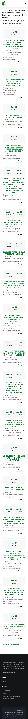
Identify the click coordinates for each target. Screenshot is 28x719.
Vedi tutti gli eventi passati (10, 644)
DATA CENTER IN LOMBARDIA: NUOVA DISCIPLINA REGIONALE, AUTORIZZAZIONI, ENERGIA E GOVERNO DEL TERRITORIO (14, 44)
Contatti (4, 693)
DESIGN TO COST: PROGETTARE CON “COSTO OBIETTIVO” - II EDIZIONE (14, 222)
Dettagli (20, 62)
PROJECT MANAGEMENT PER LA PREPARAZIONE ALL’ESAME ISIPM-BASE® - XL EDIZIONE (14, 353)
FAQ (23, 668)
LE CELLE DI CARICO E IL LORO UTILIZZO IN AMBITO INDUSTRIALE (14, 458)
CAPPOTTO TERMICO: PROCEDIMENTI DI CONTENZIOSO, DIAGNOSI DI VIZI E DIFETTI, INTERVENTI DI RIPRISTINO (14, 555)
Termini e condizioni (8, 672)
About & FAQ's (6, 691)
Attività (4, 682)
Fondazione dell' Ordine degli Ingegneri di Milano (14, 712)
